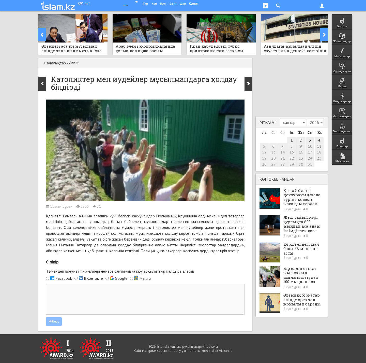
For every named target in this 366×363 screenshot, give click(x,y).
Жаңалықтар (54, 62)
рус (87, 2)
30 (301, 164)
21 (282, 158)
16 (301, 152)
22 (291, 158)
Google (121, 278)
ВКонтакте (93, 278)
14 (282, 152)
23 (301, 158)
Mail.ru (145, 278)
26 (264, 164)
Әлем (73, 62)
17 (310, 152)
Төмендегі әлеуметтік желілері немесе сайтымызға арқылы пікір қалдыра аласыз (120, 271)
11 (319, 146)
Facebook (63, 278)
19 (264, 158)
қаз (81, 2)
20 (273, 158)
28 (282, 164)
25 (319, 158)
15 (291, 152)
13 (273, 152)
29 (291, 164)
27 (273, 164)
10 (310, 146)
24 (310, 158)
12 (264, 152)
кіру (139, 271)
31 (310, 164)
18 (319, 152)
